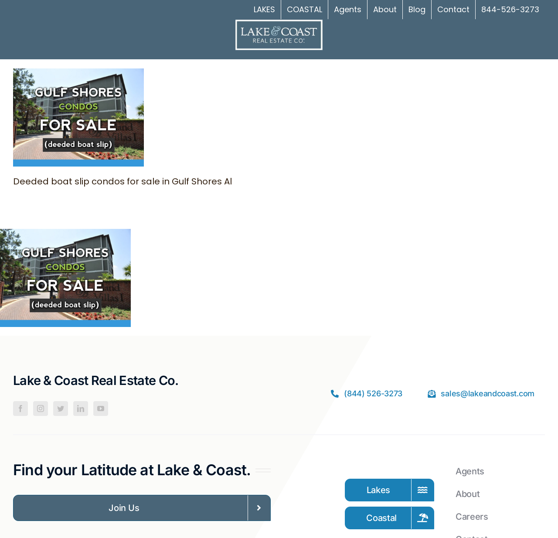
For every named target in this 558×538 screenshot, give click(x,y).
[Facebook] (20, 408)
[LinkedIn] (80, 408)
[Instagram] (40, 408)
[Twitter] (60, 408)
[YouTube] (100, 408)
